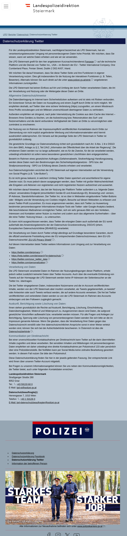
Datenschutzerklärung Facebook (28, 456)
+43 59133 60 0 (25, 384)
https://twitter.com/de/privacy (25, 252)
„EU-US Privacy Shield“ (40, 240)
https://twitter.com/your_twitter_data (29, 259)
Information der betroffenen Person (29, 463)
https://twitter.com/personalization (28, 262)
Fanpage (89, 61)
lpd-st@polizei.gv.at (26, 387)
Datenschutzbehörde (19, 331)
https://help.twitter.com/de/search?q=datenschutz (36, 255)
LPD (5, 35)
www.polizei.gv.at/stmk (79, 80)
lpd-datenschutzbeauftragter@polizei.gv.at (38, 402)
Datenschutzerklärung (23, 453)
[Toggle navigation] (6, 6)
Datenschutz (23, 35)
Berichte (12, 35)
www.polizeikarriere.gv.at (89, 526)
